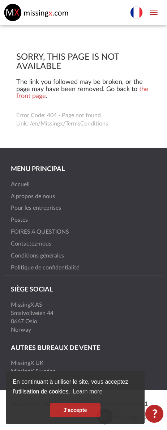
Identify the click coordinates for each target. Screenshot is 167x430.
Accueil (20, 184)
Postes (19, 220)
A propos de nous (33, 196)
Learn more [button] (88, 391)
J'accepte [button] (75, 410)
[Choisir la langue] (136, 11)
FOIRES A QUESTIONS (40, 232)
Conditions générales (37, 256)
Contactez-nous (31, 244)
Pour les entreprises (36, 208)
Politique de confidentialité (45, 268)
